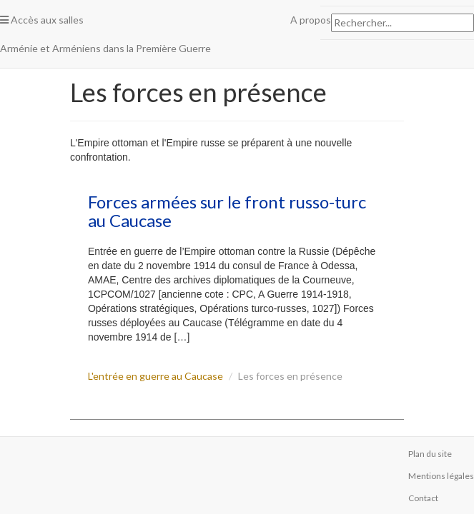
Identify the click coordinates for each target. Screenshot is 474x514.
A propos (310, 20)
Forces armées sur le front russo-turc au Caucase (227, 211)
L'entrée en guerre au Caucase (155, 376)
